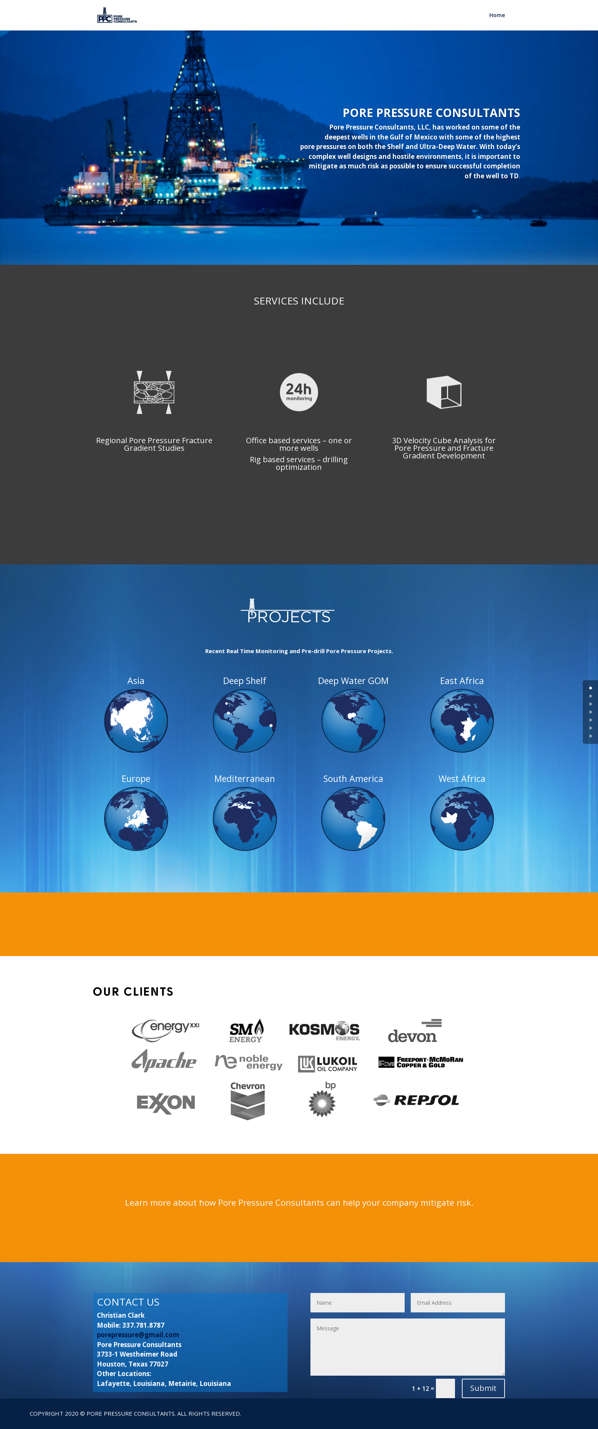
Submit (483, 1388)
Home (497, 16)
